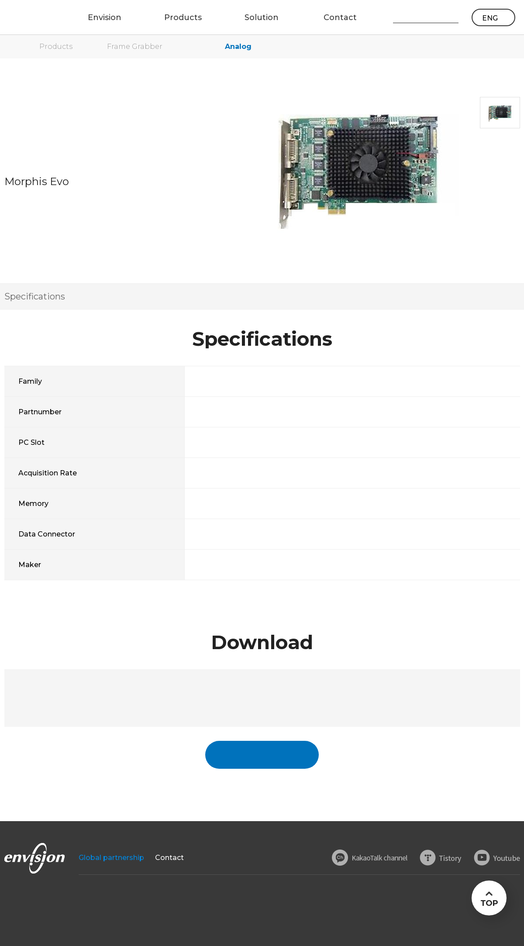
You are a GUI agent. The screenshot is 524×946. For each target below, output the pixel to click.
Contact (169, 857)
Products (55, 46)
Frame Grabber (134, 46)
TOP (488, 903)
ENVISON (30, 17)
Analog (238, 46)
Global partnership (111, 857)
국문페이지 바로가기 (262, 755)
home (8, 46)
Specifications (34, 296)
